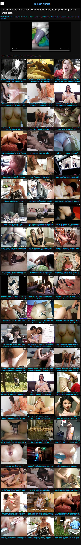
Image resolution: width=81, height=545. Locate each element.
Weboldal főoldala (5, 16)
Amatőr (12, 16)
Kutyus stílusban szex (45, 16)
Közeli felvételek (34, 16)
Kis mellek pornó (25, 16)
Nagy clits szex (62, 16)
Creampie (17, 16)
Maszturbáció (54, 16)
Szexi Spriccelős (72, 16)
